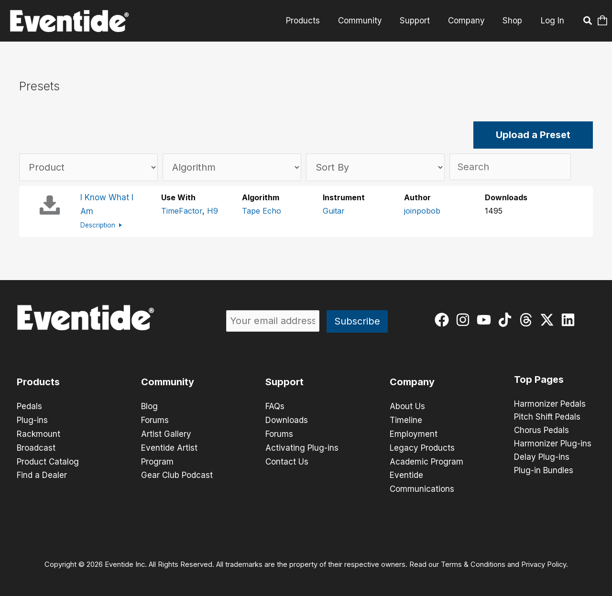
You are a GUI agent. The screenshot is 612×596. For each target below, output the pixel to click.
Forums (155, 418)
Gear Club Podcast (177, 472)
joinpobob (422, 211)
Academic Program (426, 459)
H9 (212, 211)
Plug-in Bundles (543, 470)
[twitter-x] (549, 318)
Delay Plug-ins (541, 456)
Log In (552, 20)
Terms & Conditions (473, 560)
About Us (407, 405)
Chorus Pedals (541, 429)
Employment (413, 432)
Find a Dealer (42, 472)
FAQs (274, 405)
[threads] (528, 318)
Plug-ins (32, 418)
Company (468, 20)
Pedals (29, 405)
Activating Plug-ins (302, 445)
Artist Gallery (166, 432)
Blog (149, 405)
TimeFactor (181, 211)
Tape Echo (261, 211)
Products (311, 20)
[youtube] (486, 318)
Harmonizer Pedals (550, 403)
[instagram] (465, 318)
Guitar (334, 211)
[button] (588, 22)
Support (419, 20)
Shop (513, 20)
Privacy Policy (543, 560)
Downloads (286, 418)
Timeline (406, 418)
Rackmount (38, 432)
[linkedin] (570, 318)
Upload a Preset (533, 135)
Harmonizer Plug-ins (552, 443)
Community (366, 20)
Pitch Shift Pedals (547, 416)
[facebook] (444, 318)
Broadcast (36, 445)
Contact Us (286, 459)
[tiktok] (507, 318)
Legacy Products (422, 445)
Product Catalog (48, 459)
